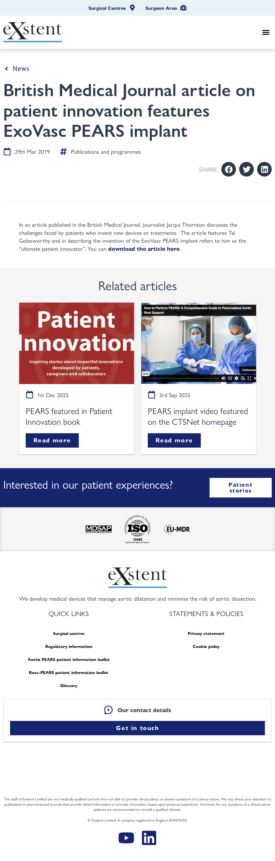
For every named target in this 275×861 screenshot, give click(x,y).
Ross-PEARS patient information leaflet (68, 672)
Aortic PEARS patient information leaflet (69, 659)
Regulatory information (68, 646)
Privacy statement (206, 633)
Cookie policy (206, 646)
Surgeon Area (161, 8)
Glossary (68, 685)
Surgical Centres (107, 8)
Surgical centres (69, 633)
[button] (266, 32)
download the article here (144, 248)
